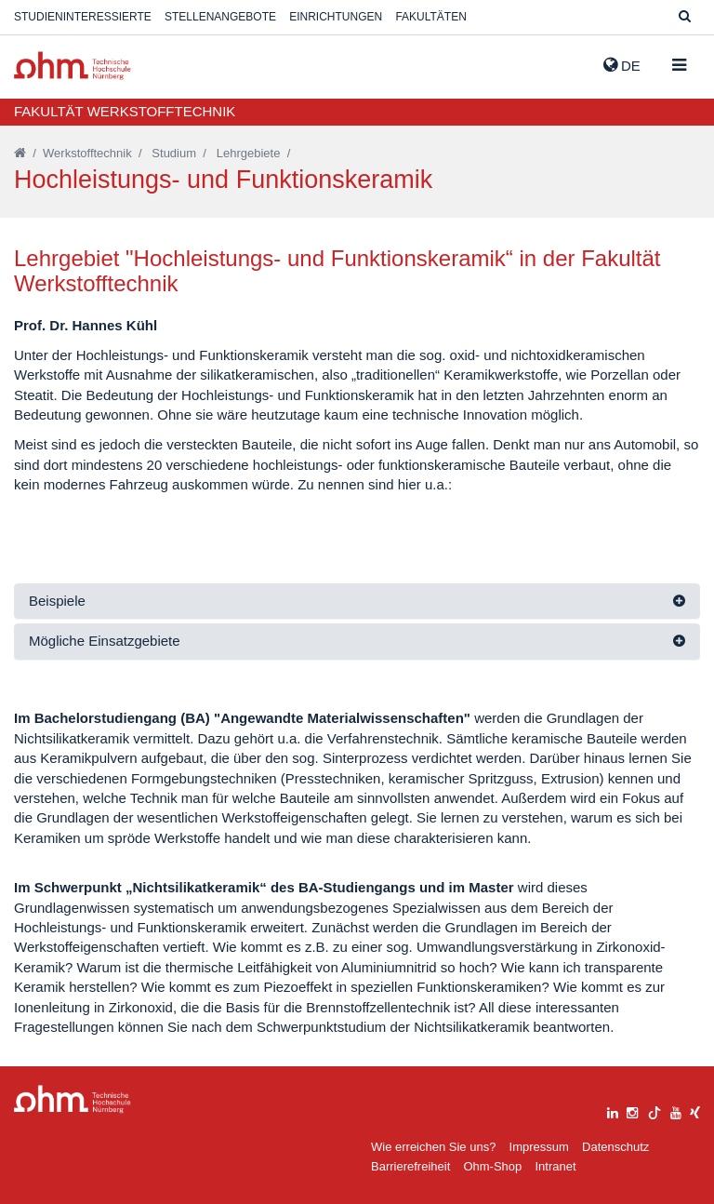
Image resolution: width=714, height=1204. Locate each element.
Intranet (555, 1166)
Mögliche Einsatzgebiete (104, 641)
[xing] (695, 1110)
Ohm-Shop (492, 1166)
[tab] (357, 601)
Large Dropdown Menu (72, 1099)
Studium (174, 153)
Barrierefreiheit (410, 1166)
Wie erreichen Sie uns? (433, 1147)
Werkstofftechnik (87, 153)
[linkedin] (612, 1110)
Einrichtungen (335, 16)
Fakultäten (430, 16)
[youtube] (675, 1110)
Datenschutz (615, 1147)
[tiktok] (654, 1110)
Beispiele (57, 601)
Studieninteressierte (83, 16)
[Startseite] (20, 153)
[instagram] (632, 1110)
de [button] (622, 65)
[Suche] (685, 17)
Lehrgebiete (249, 153)
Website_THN (72, 65)
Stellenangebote (220, 16)
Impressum (539, 1147)
